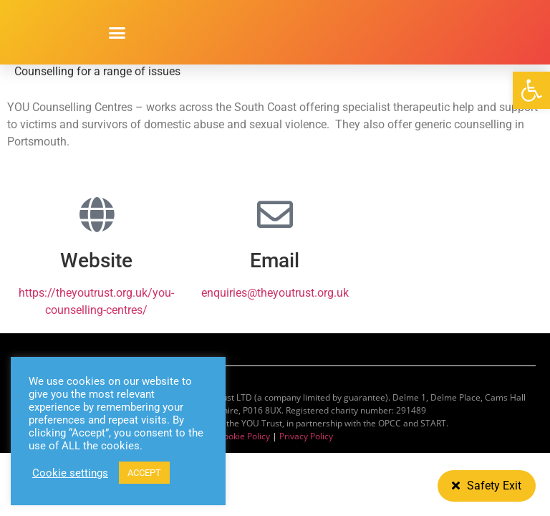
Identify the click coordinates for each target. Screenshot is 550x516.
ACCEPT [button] (144, 472)
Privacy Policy (306, 436)
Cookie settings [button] (70, 473)
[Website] (97, 214)
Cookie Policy (244, 436)
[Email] (275, 214)
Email (274, 260)
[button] (531, 90)
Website (96, 260)
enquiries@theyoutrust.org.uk (275, 293)
